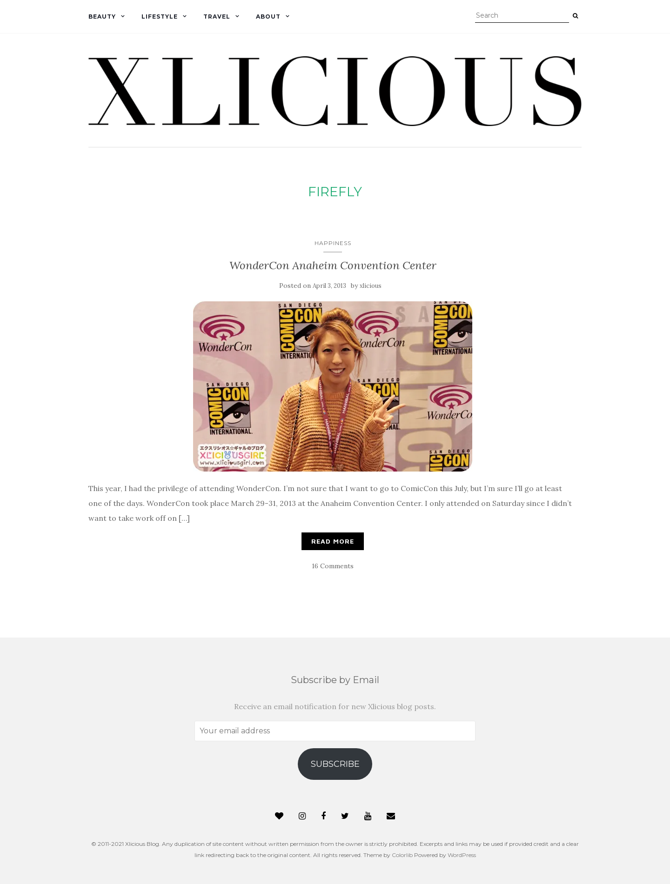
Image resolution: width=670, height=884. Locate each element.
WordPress (462, 854)
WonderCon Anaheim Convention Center (332, 265)
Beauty (102, 16)
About (268, 16)
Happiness (333, 242)
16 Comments (333, 566)
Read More (332, 541)
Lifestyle (159, 16)
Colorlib (402, 854)
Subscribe (335, 764)
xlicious (371, 286)
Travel (216, 16)
